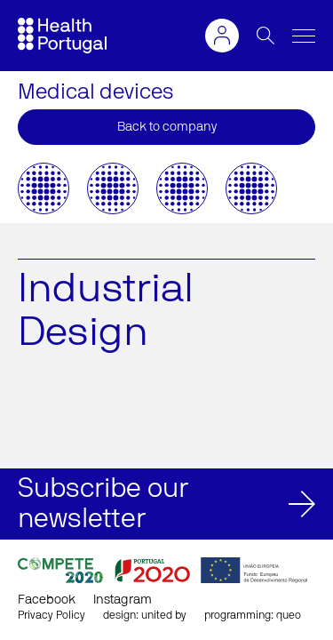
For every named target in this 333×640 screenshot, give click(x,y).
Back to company (167, 127)
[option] (43, 188)
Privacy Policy (51, 615)
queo (288, 615)
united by (163, 615)
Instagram (122, 600)
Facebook (46, 600)
